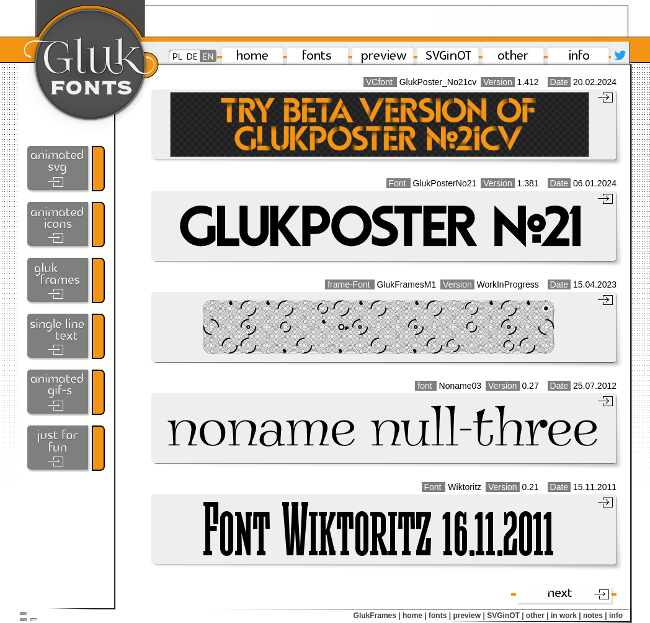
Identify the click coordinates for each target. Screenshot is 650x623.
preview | (468, 615)
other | (537, 615)
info (616, 615)
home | (415, 615)
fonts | (440, 615)
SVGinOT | (505, 615)
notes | (595, 615)
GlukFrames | (377, 615)
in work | (566, 615)
